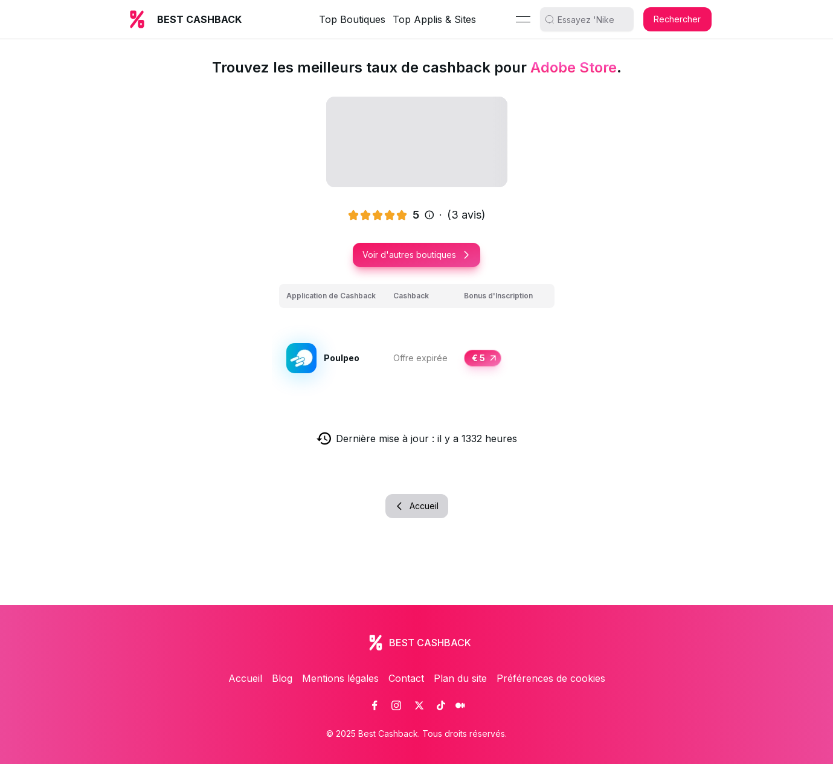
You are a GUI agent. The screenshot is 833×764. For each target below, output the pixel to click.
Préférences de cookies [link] (551, 678)
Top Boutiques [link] (352, 19)
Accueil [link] (245, 678)
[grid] (417, 344)
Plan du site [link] (460, 678)
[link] (374, 705)
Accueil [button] (417, 506)
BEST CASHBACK (199, 19)
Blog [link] (282, 678)
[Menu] (523, 19)
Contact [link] (406, 678)
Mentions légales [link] (340, 678)
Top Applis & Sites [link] (434, 19)
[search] (591, 19)
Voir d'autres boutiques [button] (416, 254)
